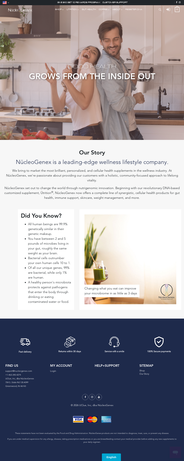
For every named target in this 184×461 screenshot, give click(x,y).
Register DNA (133, 9)
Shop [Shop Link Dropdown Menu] (58, 9)
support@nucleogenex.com (18, 371)
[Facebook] (176, 2)
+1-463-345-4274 (13, 374)
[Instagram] (180, 2)
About (116, 9)
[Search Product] (160, 9)
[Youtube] (99, 397)
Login (53, 371)
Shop (142, 370)
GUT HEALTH (89, 9)
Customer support (115, 2)
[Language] (6, 2)
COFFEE (103, 9)
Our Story (144, 373)
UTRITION (71, 9)
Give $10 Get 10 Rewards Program (78, 2)
